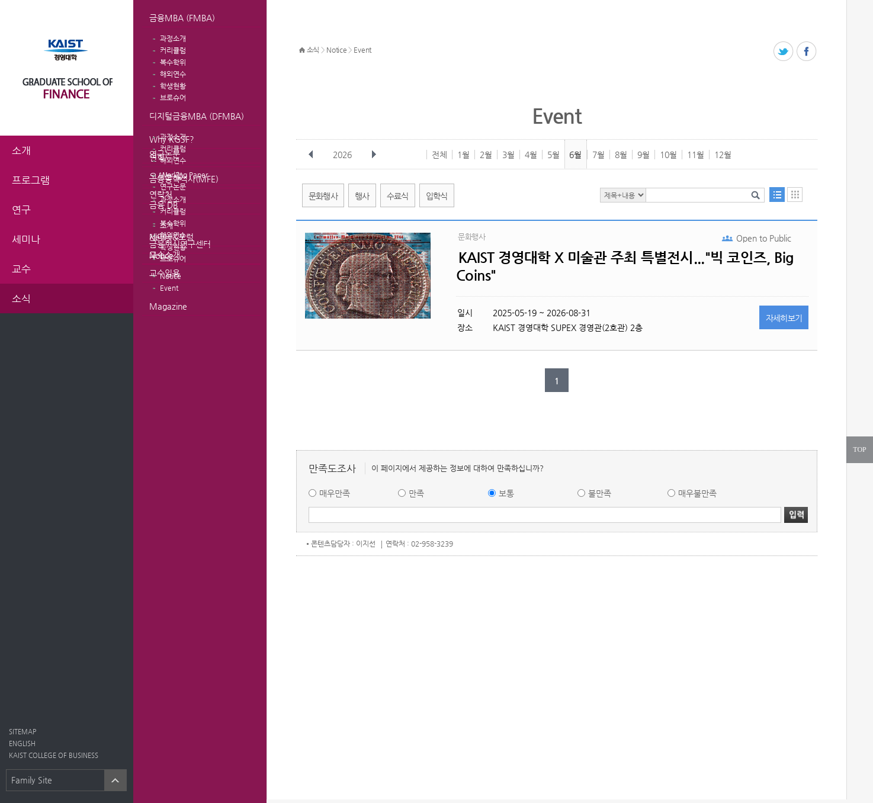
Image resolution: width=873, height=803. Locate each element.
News (160, 237)
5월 (553, 154)
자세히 (784, 318)
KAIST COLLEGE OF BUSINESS (53, 755)
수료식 (398, 196)
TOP (859, 449)
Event (169, 288)
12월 (722, 154)
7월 (598, 154)
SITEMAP (22, 731)
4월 (531, 154)
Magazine (168, 306)
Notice (161, 255)
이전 (311, 154)
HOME (302, 50)
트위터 (783, 51)
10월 (668, 154)
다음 (374, 154)
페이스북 (807, 51)
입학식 (437, 196)
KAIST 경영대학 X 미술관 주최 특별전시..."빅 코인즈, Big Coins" (625, 266)
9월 (643, 154)
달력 (795, 194)
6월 (575, 154)
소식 (313, 50)
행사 (362, 196)
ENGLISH (22, 743)
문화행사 (323, 196)
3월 (508, 154)
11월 (695, 154)
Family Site (31, 780)
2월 (486, 154)
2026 (343, 154)
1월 (463, 154)
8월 (621, 154)
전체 (439, 154)
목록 (777, 194)
